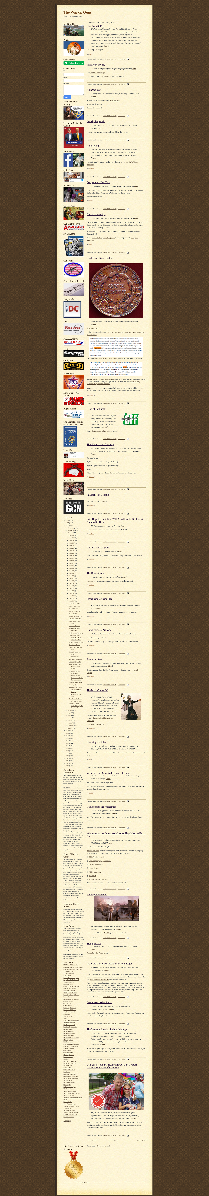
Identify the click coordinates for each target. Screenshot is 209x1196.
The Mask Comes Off (75, 659)
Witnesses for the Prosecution (101, 806)
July (69, 713)
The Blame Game (74, 645)
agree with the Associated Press (105, 358)
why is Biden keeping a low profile (101, 379)
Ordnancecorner (68, 1052)
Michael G (91, 168)
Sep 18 (72, 560)
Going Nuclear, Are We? (99, 630)
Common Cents (68, 984)
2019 (67, 730)
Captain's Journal (69, 982)
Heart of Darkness (74, 626)
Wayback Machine (69, 1110)
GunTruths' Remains (70, 1012)
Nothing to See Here (75, 682)
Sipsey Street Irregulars (71, 1078)
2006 (67, 763)
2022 (67, 520)
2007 (67, 761)
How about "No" (93, 328)
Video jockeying (95, 872)
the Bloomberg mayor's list (99, 980)
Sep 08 (72, 586)
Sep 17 (72, 563)
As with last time (93, 851)
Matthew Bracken (69, 1031)
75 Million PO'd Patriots (71, 965)
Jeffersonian (67, 1014)
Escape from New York (76, 616)
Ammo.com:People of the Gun (73, 969)
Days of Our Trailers (70, 988)
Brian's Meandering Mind (71, 978)
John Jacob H (68, 1016)
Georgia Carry (68, 1003)
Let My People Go (74, 611)
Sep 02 (72, 598)
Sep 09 (72, 583)
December (71, 528)
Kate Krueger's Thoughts (71, 1020)
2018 (67, 733)
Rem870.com (68, 1065)
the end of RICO (105, 76)
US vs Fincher (68, 1102)
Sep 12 (72, 576)
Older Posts (141, 1141)
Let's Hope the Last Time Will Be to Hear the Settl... (75, 637)
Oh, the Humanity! (75, 618)
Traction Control (69, 1095)
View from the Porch (70, 1104)
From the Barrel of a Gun (71, 999)
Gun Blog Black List (70, 1007)
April (69, 720)
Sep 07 (72, 588)
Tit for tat (92, 876)
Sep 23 (72, 553)
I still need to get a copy (95, 724)
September (71, 535)
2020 (67, 525)
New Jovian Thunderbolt (71, 1044)
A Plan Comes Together (76, 642)
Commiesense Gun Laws (99, 1002)
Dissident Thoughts (69, 990)
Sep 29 (72, 540)
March (70, 723)
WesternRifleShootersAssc (72, 1112)
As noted (90, 581)
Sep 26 (72, 545)
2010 (67, 753)
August (70, 710)
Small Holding (68, 1080)
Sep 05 (72, 591)
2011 (67, 751)
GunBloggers (68, 1005)
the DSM (107, 933)
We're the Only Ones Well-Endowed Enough (75, 666)
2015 (67, 740)
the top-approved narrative (101, 431)
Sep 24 (72, 550)
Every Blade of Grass (70, 992)
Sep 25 (72, 548)
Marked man (93, 868)
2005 (67, 766)
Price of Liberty (68, 1057)
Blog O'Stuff (67, 975)
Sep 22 (72, 555)
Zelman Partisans (69, 1116)
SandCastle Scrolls (69, 1069)
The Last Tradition (69, 1022)
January (70, 728)
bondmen (91, 533)
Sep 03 (72, 596)
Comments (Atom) (103, 1146)
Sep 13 (72, 573)
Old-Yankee (67, 1050)
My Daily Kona (68, 1039)
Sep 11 (72, 578)
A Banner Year (73, 608)
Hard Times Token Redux (99, 258)
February (70, 725)
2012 (67, 748)
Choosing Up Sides (75, 661)
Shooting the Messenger (71, 1076)
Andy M (91, 200)
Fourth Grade (68, 997)
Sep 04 (72, 593)
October (70, 533)
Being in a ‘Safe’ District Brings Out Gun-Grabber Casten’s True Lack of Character (112, 1066)
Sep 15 (72, 568)
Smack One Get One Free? (100, 599)
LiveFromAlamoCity (70, 1025)
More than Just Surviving (71, 1037)
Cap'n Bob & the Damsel (71, 980)
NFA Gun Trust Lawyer (71, 1046)
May (69, 718)
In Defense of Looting (76, 633)
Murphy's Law (73, 685)
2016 (67, 738)
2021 (67, 523)
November (71, 530)
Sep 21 (72, 558)
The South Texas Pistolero (72, 1093)
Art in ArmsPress (69, 973)
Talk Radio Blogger (70, 1087)
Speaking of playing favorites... (100, 861)
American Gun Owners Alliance (73, 967)
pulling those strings (97, 73)
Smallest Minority (69, 1082)
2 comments (121, 252)
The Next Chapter (69, 1089)
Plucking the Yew (69, 1055)
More (106, 46)
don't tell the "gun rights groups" (103, 238)
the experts (114, 473)
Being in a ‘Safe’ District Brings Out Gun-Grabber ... (76, 706)
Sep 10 (72, 581)
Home (116, 1141)
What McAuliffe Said (70, 1114)
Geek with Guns (68, 1001)
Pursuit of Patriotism (70, 1061)
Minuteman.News (69, 1035)
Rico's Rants (67, 1067)
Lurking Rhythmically (70, 1027)
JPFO (65, 1018)
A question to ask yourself (98, 879)
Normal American (69, 1048)
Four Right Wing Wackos (71, 995)
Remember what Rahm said (96, 953)
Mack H (91, 54)
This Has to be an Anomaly (100, 444)
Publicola (66, 1059)
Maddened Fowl (68, 1029)
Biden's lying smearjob (97, 857)
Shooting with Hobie (70, 1074)
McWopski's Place (69, 1033)
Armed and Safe (68, 971)
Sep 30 (72, 538)
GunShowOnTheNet (70, 1010)
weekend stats (115, 100)
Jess (90, 759)
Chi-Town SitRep (74, 603)
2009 (67, 756)
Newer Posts (91, 1141)
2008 (67, 758)
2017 (67, 735)
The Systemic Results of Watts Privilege (107, 1029)
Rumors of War (73, 656)
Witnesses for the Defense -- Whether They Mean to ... (76, 678)
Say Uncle (67, 1072)
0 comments (121, 116)
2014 (67, 743)
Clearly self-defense (96, 864)
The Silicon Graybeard (70, 1091)
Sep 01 (72, 601)
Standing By (67, 1084)
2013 (67, 745)
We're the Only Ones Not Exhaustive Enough (75, 689)
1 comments (121, 59)
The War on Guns (78, 12)
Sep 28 (72, 543)
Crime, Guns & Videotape (71, 986)
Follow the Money (74, 606)
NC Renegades (68, 1042)
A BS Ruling (73, 613)
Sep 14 (72, 571)
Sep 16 (72, 565)
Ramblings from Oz (70, 1063)
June (69, 715)
